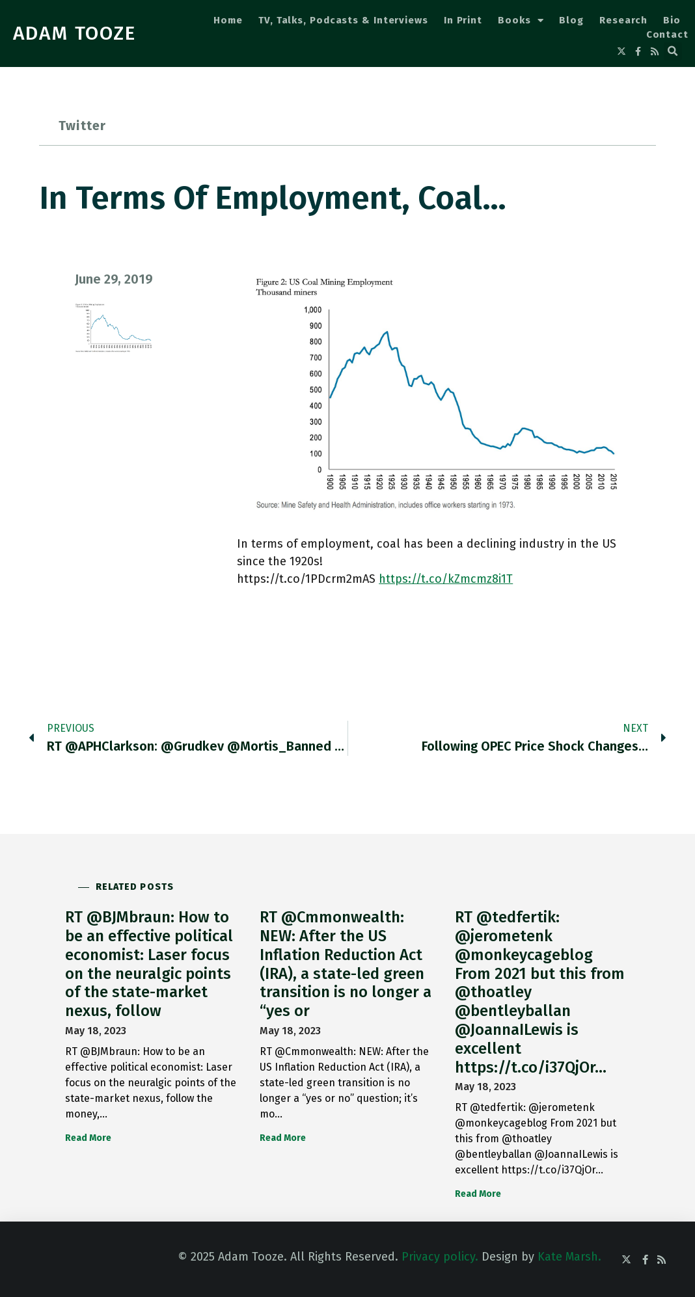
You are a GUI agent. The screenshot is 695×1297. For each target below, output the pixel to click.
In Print (463, 20)
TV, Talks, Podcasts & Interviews (343, 20)
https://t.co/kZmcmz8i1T (446, 579)
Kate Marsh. (569, 1257)
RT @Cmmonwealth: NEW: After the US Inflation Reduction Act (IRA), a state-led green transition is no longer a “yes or (345, 964)
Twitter (82, 125)
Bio (672, 20)
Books (520, 20)
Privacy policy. (440, 1257)
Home (228, 20)
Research (623, 20)
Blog (571, 20)
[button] (673, 51)
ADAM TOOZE (74, 33)
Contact (667, 34)
